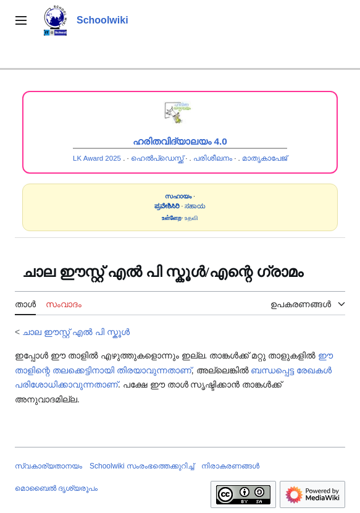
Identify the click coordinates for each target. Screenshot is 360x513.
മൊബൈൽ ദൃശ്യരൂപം (56, 488)
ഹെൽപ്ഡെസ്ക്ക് (157, 158)
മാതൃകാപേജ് (264, 158)
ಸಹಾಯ (195, 206)
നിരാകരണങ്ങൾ (230, 466)
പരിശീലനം (212, 158)
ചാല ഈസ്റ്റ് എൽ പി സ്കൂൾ (76, 332)
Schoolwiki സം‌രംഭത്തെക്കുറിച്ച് (142, 466)
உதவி (191, 217)
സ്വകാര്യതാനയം (48, 466)
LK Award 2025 (97, 158)
